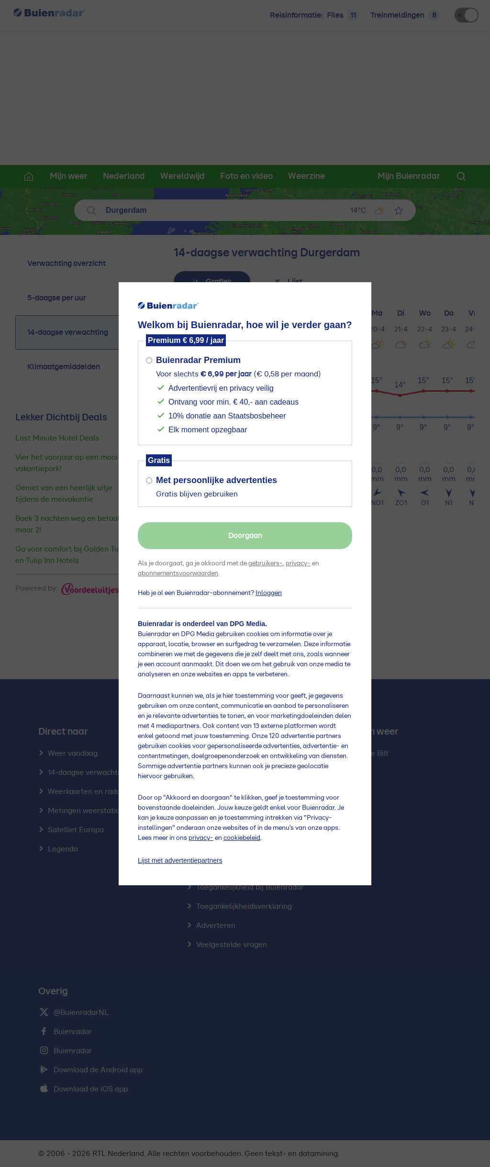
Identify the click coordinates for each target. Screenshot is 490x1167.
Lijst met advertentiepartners (180, 860)
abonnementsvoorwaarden (178, 573)
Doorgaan (245, 535)
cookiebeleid (241, 838)
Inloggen (269, 593)
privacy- (298, 563)
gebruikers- (265, 563)
